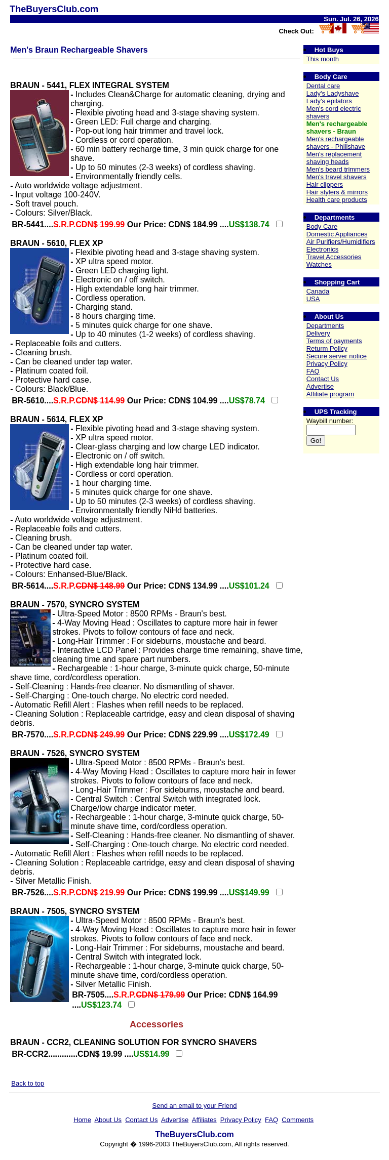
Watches (319, 264)
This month (322, 59)
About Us (107, 1120)
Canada (318, 291)
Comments (298, 1120)
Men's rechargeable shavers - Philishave (335, 142)
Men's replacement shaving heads (334, 157)
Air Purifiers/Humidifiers (340, 241)
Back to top (27, 1083)
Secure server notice (336, 356)
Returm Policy (326, 348)
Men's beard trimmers (338, 169)
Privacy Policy (326, 363)
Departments (325, 325)
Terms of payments (334, 341)
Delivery (318, 333)
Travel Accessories (334, 257)
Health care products (336, 199)
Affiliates (204, 1120)
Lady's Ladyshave (332, 93)
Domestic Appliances (337, 234)
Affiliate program (330, 394)
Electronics (322, 249)
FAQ (313, 371)
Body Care (321, 226)
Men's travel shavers (336, 177)
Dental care (323, 86)
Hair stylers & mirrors (337, 192)
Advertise (320, 386)
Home (82, 1120)
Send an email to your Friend (194, 1105)
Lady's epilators (329, 101)
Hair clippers (324, 184)
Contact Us (322, 379)
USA (313, 299)
